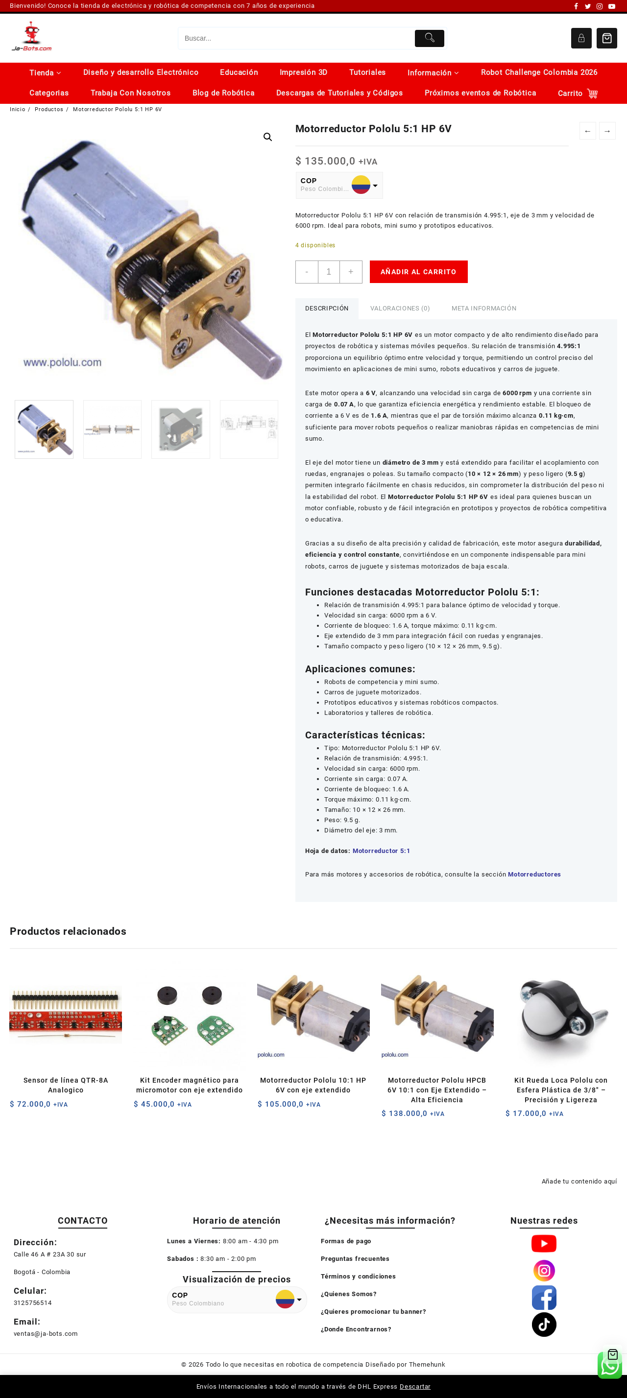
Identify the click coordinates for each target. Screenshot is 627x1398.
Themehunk (427, 1364)
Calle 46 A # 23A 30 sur (50, 1254)
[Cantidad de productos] (329, 272)
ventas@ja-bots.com (46, 1333)
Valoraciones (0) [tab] (400, 308)
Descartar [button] (415, 1386)
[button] (268, 137)
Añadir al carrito (419, 272)
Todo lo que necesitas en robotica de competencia (284, 1364)
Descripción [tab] (327, 308)
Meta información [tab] (484, 308)
